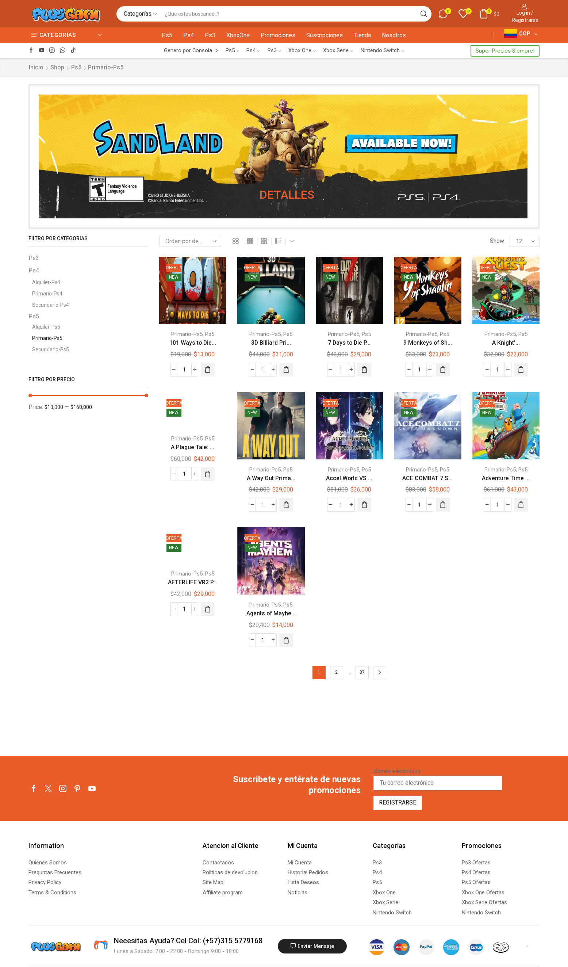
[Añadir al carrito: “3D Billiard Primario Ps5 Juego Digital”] (286, 370)
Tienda (362, 35)
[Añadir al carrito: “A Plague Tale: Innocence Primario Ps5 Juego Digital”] (208, 474)
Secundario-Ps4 (50, 305)
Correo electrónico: (437, 779)
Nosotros (394, 35)
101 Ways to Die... (192, 342)
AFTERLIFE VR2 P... (192, 582)
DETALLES (287, 194)
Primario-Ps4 (47, 294)
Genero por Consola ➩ (191, 50)
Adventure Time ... (506, 478)
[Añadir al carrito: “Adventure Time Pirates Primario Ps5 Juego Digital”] (521, 505)
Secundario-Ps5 (50, 349)
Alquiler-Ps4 (46, 282)
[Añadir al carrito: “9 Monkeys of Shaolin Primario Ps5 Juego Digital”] (443, 370)
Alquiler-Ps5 (46, 327)
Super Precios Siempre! (505, 50)
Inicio (36, 67)
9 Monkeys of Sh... (427, 342)
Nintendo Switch (382, 50)
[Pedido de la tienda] (190, 241)
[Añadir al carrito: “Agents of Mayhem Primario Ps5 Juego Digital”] (286, 640)
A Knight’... (506, 342)
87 (362, 672)
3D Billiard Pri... (271, 342)
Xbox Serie (338, 50)
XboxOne (238, 35)
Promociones (278, 35)
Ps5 (167, 35)
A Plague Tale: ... (192, 447)
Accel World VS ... (349, 478)
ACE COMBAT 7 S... (427, 478)
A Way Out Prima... (271, 478)
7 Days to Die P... (349, 342)
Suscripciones (324, 35)
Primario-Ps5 (187, 334)
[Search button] (423, 14)
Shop (57, 67)
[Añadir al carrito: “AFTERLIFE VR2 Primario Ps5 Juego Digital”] (208, 609)
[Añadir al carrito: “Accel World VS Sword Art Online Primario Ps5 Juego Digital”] (364, 505)
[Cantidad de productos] (184, 370)
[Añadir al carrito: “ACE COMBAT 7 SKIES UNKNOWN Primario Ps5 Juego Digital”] (443, 505)
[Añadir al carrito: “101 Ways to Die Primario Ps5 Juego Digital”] (208, 370)
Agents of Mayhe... (271, 613)
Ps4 (188, 35)
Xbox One (302, 50)
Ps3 (210, 35)
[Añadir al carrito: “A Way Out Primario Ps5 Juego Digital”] (286, 505)
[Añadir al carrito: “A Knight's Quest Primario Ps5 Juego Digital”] (521, 370)
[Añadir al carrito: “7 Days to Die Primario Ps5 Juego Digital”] (364, 370)
